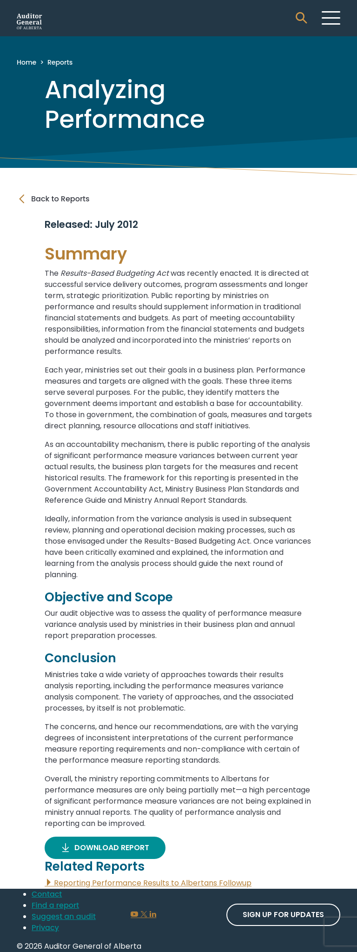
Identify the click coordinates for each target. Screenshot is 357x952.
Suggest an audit (64, 916)
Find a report (55, 905)
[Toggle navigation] (331, 17)
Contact (47, 894)
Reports (60, 62)
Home (26, 62)
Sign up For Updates (283, 914)
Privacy (45, 927)
